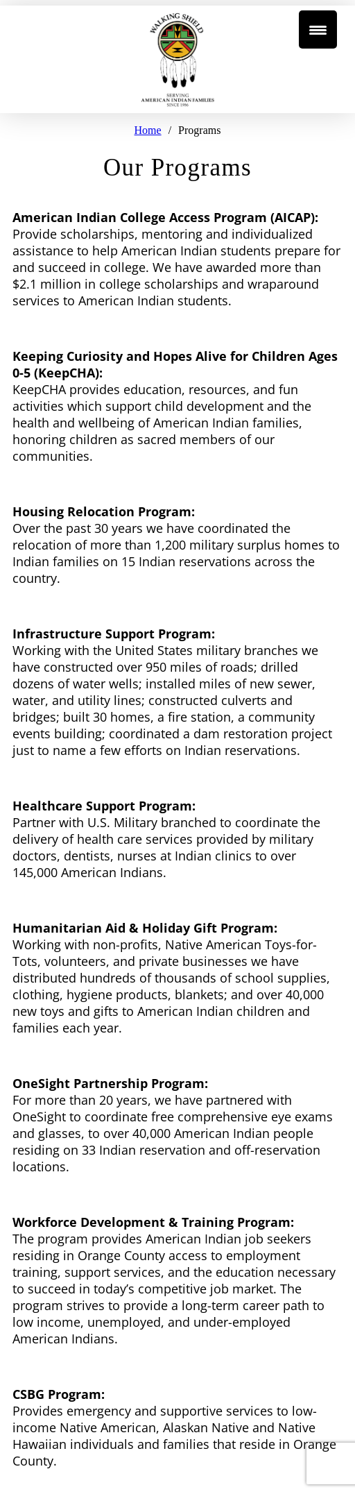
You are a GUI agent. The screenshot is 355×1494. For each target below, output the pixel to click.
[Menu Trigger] (318, 29)
